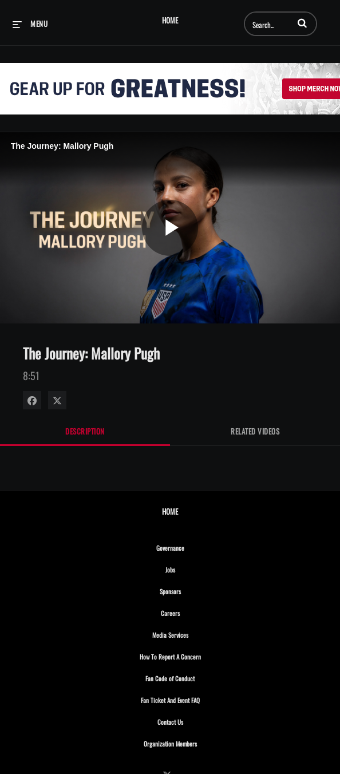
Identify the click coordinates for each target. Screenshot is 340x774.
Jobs (195, 568)
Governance (195, 546)
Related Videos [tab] (255, 431)
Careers (195, 611)
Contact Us (195, 720)
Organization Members (195, 742)
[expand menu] (30, 23)
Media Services (195, 633)
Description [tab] (85, 431)
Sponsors (195, 589)
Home (170, 20)
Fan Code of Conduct (194, 676)
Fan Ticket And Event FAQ (195, 698)
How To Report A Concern (195, 655)
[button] (302, 23)
